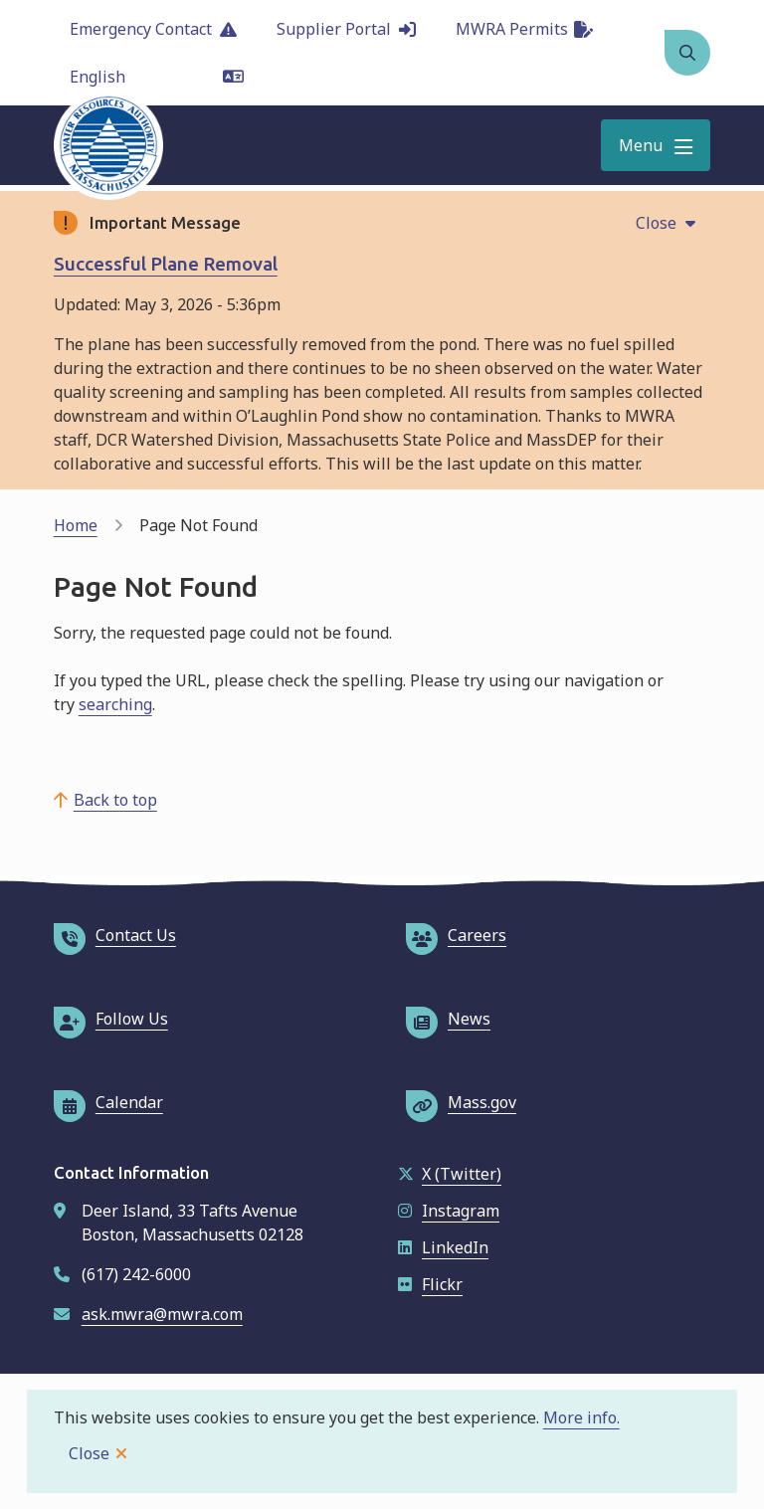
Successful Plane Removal (166, 264)
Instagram (448, 1211)
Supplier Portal (346, 29)
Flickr (430, 1284)
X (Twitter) (449, 1174)
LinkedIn (443, 1247)
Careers (456, 935)
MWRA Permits (524, 29)
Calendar (108, 1102)
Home (75, 525)
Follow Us (111, 1019)
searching (115, 704)
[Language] (157, 76)
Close (89, 1453)
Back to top (115, 800)
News (448, 1019)
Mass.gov (461, 1102)
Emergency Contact (153, 29)
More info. (581, 1417)
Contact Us (115, 935)
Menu (641, 145)
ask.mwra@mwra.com (162, 1314)
